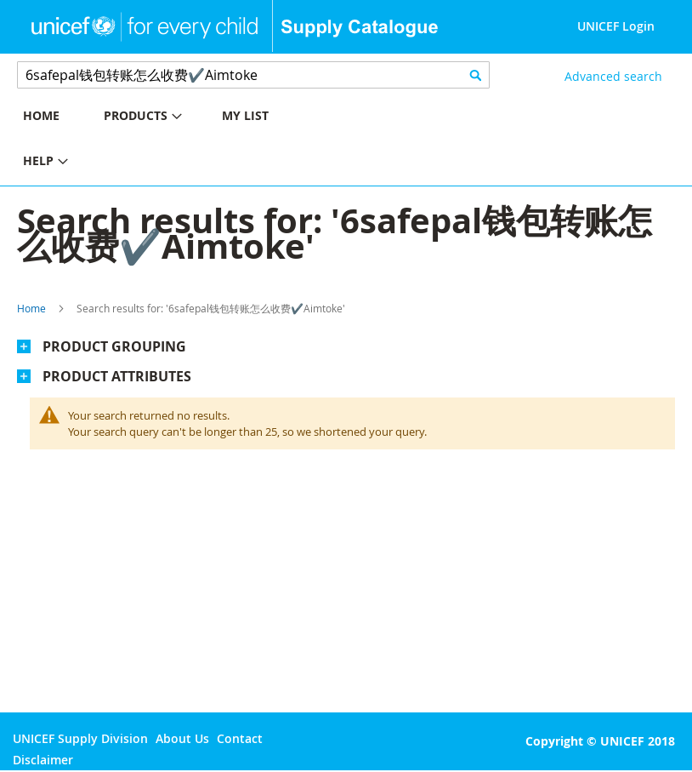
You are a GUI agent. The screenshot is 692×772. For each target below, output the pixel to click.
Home (31, 308)
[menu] (173, 140)
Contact (240, 738)
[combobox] (253, 75)
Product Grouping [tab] (114, 346)
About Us (182, 738)
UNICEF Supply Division (80, 738)
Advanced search (613, 76)
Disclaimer (43, 760)
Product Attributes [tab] (117, 376)
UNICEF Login (616, 26)
